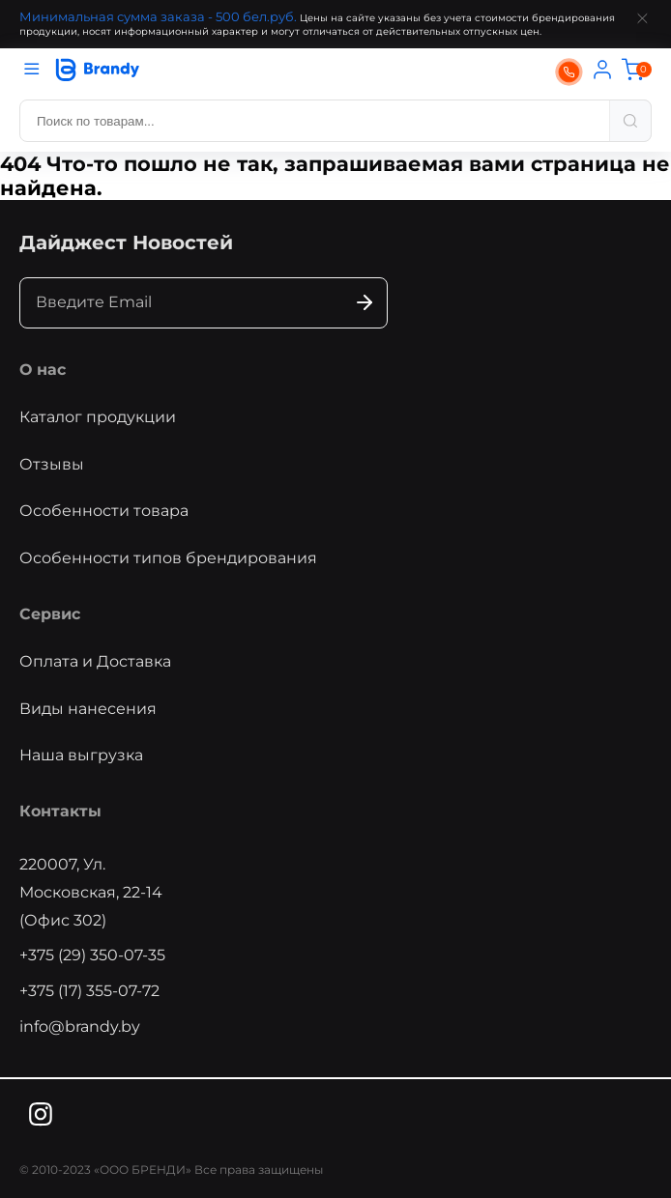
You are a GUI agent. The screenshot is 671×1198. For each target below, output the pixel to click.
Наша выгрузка (81, 755)
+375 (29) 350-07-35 (92, 955)
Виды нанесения (88, 708)
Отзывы (51, 464)
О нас (42, 369)
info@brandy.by (79, 1026)
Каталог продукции (97, 417)
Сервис (49, 614)
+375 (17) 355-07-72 (89, 991)
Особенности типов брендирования (168, 558)
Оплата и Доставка (95, 661)
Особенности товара (104, 510)
